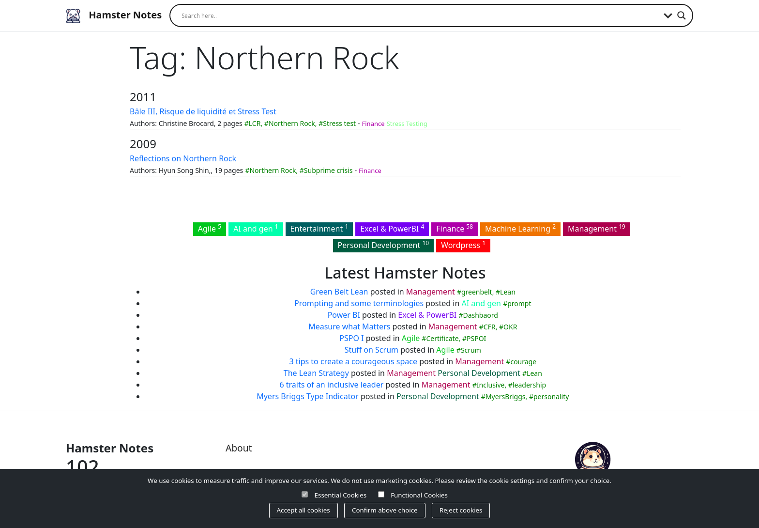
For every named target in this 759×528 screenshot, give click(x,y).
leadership (529, 384)
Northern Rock (292, 123)
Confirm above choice (384, 510)
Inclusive (491, 384)
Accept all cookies (303, 510)
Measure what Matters (349, 326)
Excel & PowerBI (392, 228)
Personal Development (383, 244)
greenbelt (476, 291)
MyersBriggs (506, 396)
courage (523, 361)
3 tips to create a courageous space (353, 361)
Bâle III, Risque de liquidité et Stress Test (203, 111)
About (239, 447)
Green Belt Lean (339, 291)
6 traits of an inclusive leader (331, 384)
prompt (519, 303)
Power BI (344, 315)
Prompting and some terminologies (359, 303)
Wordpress (463, 244)
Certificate (442, 338)
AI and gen (255, 228)
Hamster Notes (114, 15)
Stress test (339, 123)
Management (596, 228)
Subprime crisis (328, 170)
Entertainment (319, 228)
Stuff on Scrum (371, 349)
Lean (508, 291)
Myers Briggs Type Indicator (308, 396)
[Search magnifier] (681, 15)
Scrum (471, 350)
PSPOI (476, 338)
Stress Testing (407, 123)
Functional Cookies (419, 495)
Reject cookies (461, 510)
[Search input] (420, 15)
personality (551, 396)
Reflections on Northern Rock (183, 158)
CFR (490, 326)
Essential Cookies (341, 495)
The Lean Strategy (316, 373)
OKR (510, 326)
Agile (209, 228)
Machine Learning (520, 228)
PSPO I (351, 338)
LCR (255, 123)
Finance (373, 123)
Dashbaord (480, 315)
